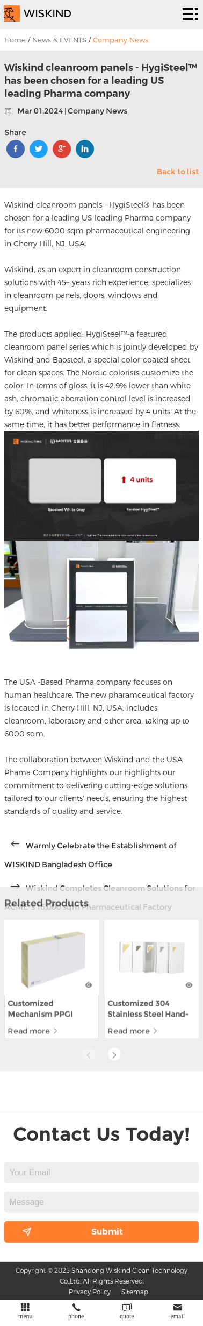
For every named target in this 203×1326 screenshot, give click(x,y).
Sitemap (134, 1291)
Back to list (178, 171)
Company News (120, 40)
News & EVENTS (59, 40)
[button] (114, 990)
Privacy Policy (90, 1291)
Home (15, 40)
